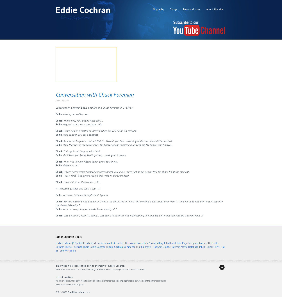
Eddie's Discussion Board (130, 243)
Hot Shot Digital (161, 246)
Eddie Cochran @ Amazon (121, 246)
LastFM (210, 246)
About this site (214, 9)
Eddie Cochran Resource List (100, 243)
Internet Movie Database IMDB (188, 246)
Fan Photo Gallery (153, 243)
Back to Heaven (222, 267)
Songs (173, 9)
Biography (158, 9)
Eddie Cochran (83, 10)
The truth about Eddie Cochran (88, 246)
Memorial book (191, 9)
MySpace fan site (197, 243)
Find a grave (144, 246)
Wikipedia (70, 250)
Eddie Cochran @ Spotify (69, 243)
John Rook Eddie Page (176, 243)
